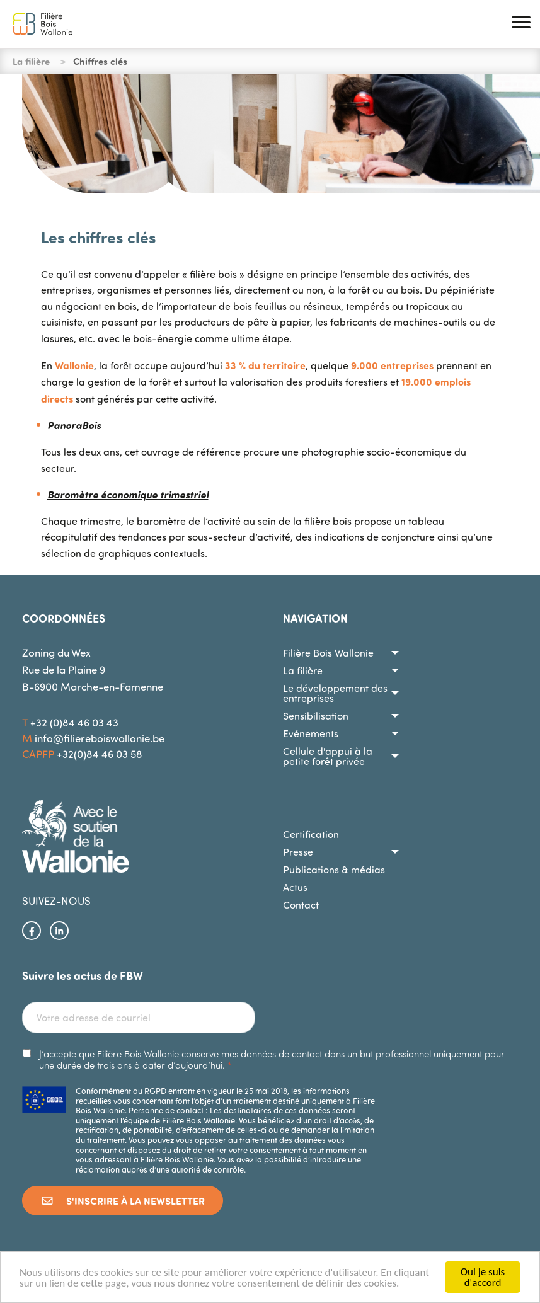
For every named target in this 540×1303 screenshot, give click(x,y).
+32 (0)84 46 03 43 (74, 722)
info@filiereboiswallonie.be (99, 738)
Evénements (310, 733)
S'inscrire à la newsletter (122, 1200)
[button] (521, 24)
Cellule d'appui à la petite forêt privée (327, 756)
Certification (311, 834)
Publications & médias (334, 869)
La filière (303, 670)
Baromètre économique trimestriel (128, 494)
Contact (301, 904)
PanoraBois (74, 425)
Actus (295, 887)
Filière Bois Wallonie (328, 652)
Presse (298, 852)
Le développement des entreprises (335, 693)
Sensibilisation (315, 715)
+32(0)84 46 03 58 (99, 754)
